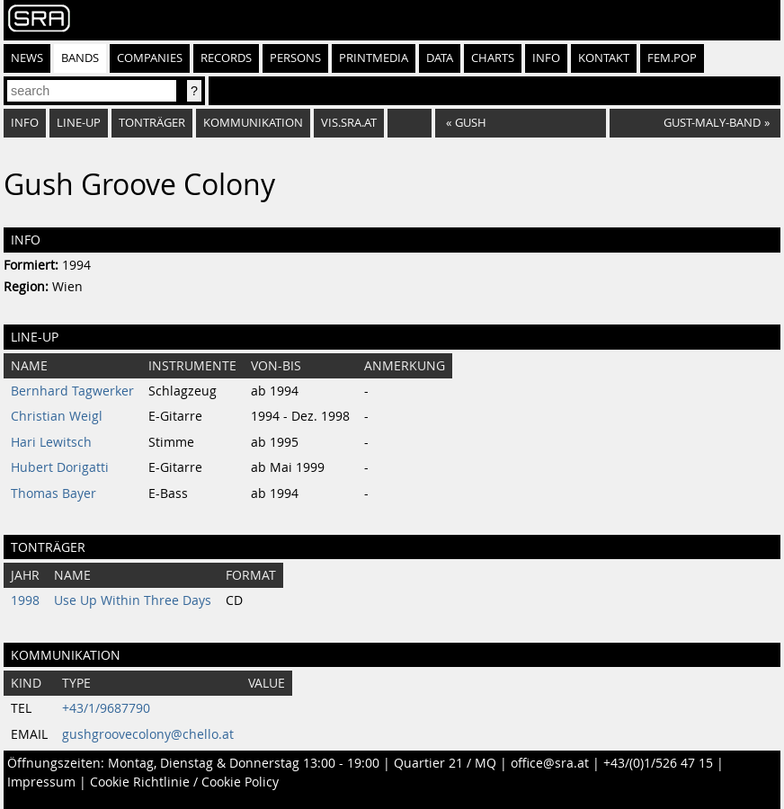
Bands (80, 58)
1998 (25, 600)
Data (439, 58)
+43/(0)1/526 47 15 (658, 763)
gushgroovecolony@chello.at (148, 734)
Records (226, 58)
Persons (295, 58)
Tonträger (152, 122)
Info (546, 58)
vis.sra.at (349, 122)
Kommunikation (253, 122)
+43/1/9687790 (106, 708)
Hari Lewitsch (51, 442)
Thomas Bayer (53, 493)
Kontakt (603, 58)
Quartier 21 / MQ (445, 763)
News (27, 58)
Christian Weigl (56, 416)
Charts (492, 58)
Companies (150, 58)
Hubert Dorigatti (60, 467)
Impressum (41, 782)
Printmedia (373, 58)
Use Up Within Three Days (132, 600)
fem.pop (672, 58)
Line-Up (79, 122)
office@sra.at (550, 763)
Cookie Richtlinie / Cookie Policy (184, 782)
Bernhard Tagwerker (72, 391)
